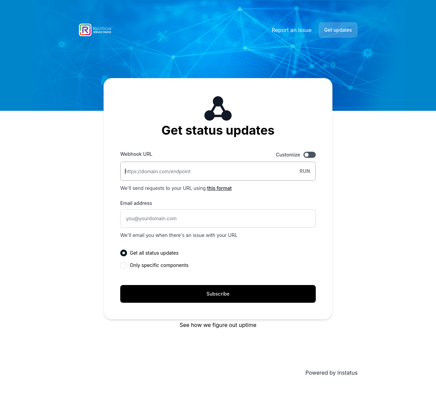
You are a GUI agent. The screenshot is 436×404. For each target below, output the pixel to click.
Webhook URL (136, 154)
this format (219, 188)
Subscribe (218, 294)
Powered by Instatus (331, 372)
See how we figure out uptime (218, 324)
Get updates (338, 30)
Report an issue (291, 30)
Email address (136, 203)
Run (304, 171)
